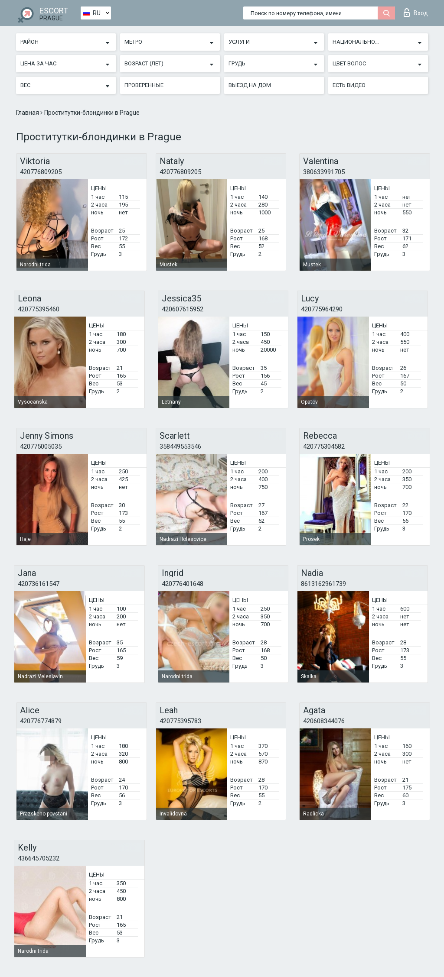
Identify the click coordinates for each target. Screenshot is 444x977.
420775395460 (38, 309)
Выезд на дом (250, 85)
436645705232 (38, 858)
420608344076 (324, 721)
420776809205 (41, 172)
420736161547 (38, 584)
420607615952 (182, 309)
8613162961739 (323, 584)
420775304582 (324, 446)
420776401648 (182, 584)
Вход (416, 12)
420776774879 (41, 721)
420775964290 (322, 309)
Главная (28, 112)
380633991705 (324, 172)
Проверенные (143, 85)
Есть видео (349, 85)
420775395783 (180, 721)
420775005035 (41, 446)
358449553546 (180, 446)
